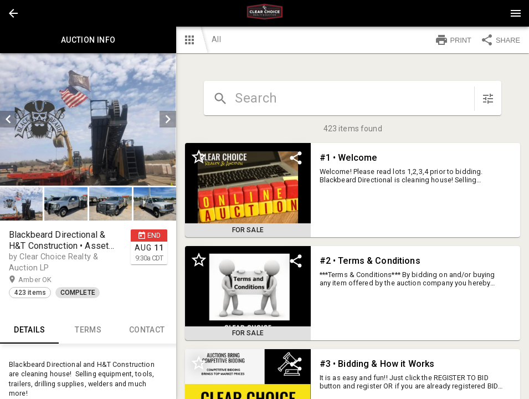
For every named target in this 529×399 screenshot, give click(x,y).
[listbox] (88, 119)
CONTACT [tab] (146, 330)
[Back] (13, 13)
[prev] (8, 119)
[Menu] (515, 13)
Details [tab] (29, 330)
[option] (88, 119)
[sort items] (488, 98)
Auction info (88, 40)
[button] (13, 13)
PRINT (453, 40)
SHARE (500, 40)
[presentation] (264, 13)
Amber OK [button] (45, 280)
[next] (168, 119)
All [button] (216, 39)
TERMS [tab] (88, 330)
